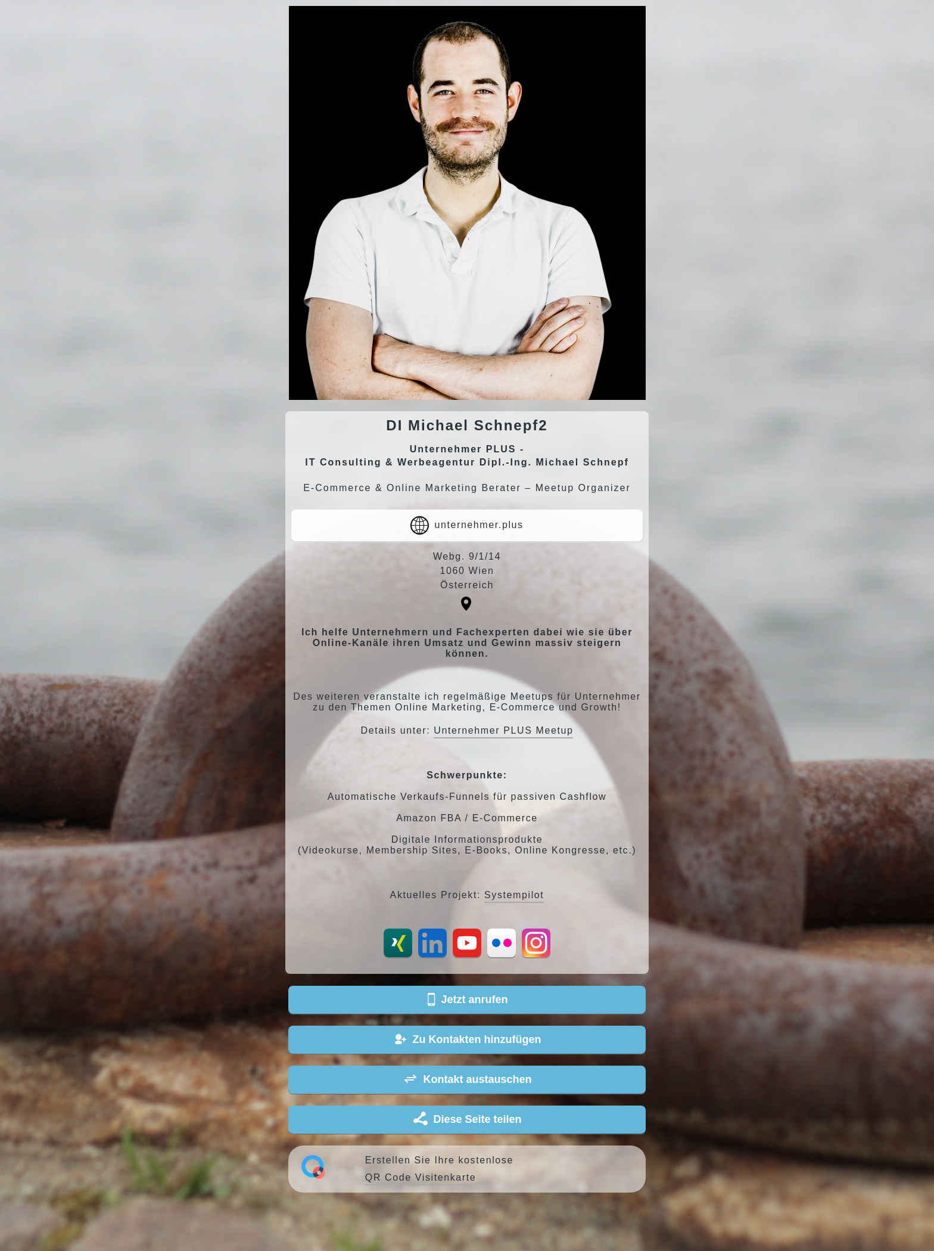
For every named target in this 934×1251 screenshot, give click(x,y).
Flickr (501, 943)
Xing (398, 943)
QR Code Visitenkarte (420, 1177)
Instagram (536, 943)
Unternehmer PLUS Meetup (503, 730)
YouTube (467, 943)
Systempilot (514, 895)
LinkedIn (432, 943)
